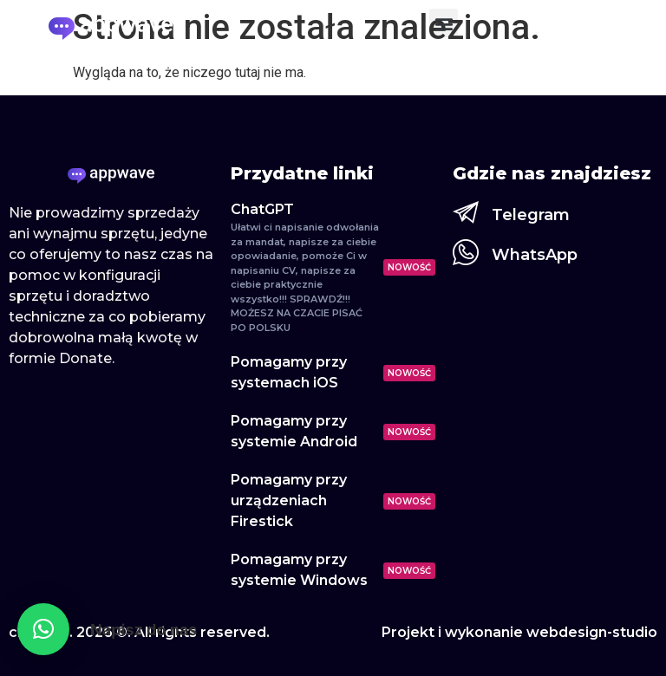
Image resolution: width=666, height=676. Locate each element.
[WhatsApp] (466, 252)
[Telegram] (466, 212)
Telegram (531, 214)
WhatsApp (535, 254)
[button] (443, 23)
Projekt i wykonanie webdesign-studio (519, 632)
